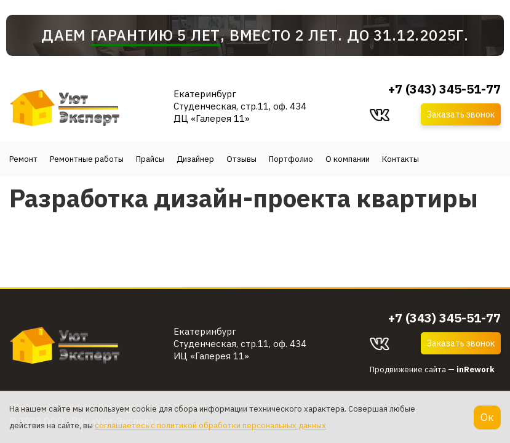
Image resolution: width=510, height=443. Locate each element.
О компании (347, 159)
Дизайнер (195, 159)
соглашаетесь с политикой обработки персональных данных (210, 425)
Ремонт (23, 159)
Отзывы (241, 159)
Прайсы (150, 159)
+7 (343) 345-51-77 (444, 89)
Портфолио (291, 159)
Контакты (400, 159)
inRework (475, 369)
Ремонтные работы (87, 159)
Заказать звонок (461, 114)
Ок (487, 417)
